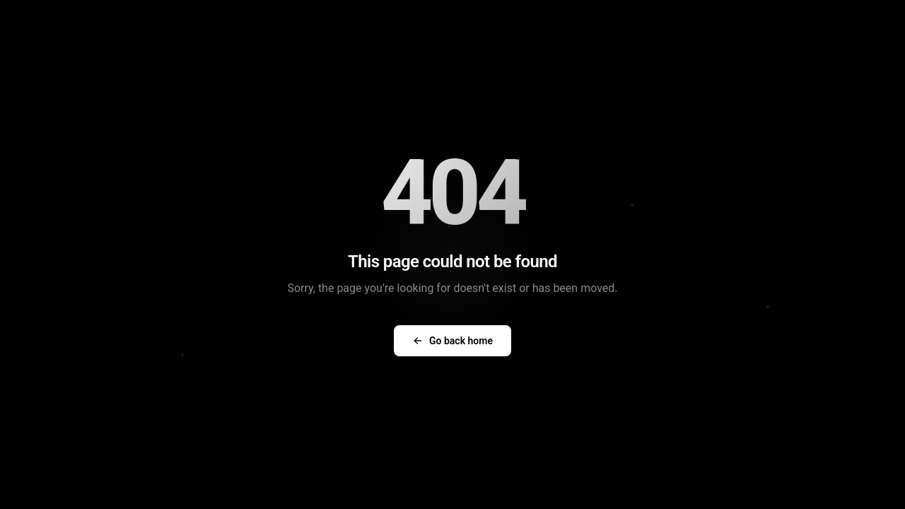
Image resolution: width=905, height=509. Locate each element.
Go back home (452, 340)
